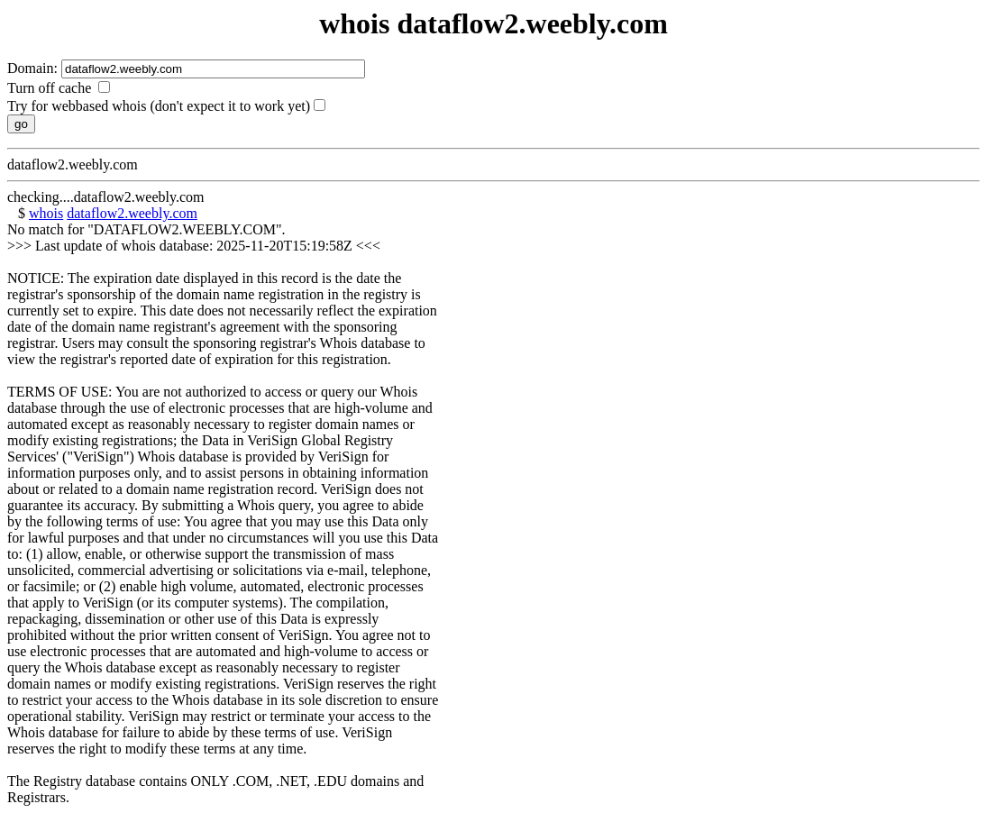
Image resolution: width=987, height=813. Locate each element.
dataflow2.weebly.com (132, 213)
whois (46, 213)
